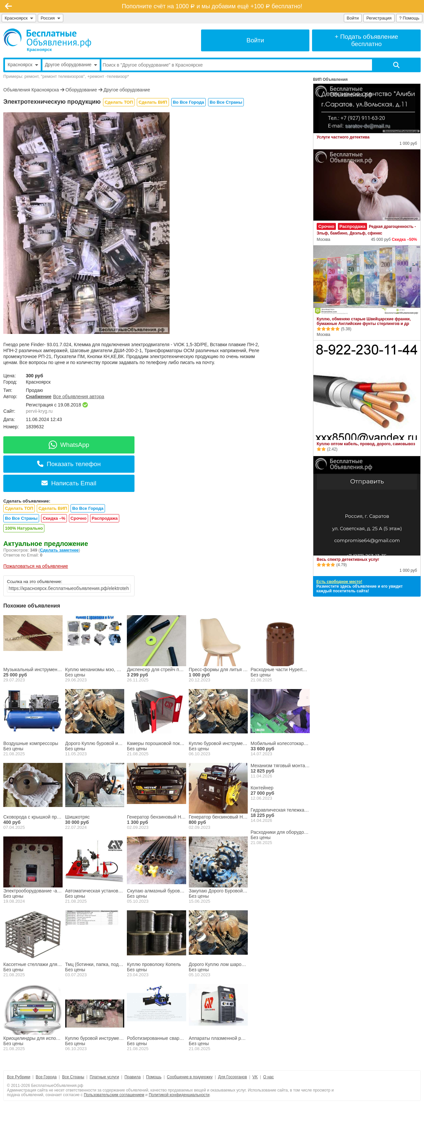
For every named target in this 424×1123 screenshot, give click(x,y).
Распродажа (105, 518)
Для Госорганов (232, 1077)
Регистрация (379, 18)
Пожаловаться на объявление (35, 566)
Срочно (78, 518)
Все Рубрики (18, 1077)
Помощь (153, 1077)
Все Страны (73, 1077)
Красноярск (19, 18)
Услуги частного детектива (343, 137)
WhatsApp (69, 444)
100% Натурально (24, 528)
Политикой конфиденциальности (179, 1095)
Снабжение (38, 396)
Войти (353, 18)
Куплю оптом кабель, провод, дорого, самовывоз (366, 444)
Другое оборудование (126, 89)
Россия (50, 18)
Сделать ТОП (119, 102)
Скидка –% (54, 518)
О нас (268, 1077)
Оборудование (81, 89)
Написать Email (68, 483)
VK (255, 1077)
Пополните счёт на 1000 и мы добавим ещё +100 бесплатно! (212, 6)
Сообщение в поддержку (190, 1077)
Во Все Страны (226, 102)
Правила (133, 1077)
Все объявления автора (78, 396)
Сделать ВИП (152, 102)
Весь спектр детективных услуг (348, 559)
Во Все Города (188, 102)
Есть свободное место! (339, 581)
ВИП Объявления (330, 79)
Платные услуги (104, 1077)
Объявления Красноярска (31, 89)
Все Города (46, 1077)
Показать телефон (69, 463)
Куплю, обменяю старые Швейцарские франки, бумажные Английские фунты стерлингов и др (364, 321)
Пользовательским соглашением (114, 1095)
